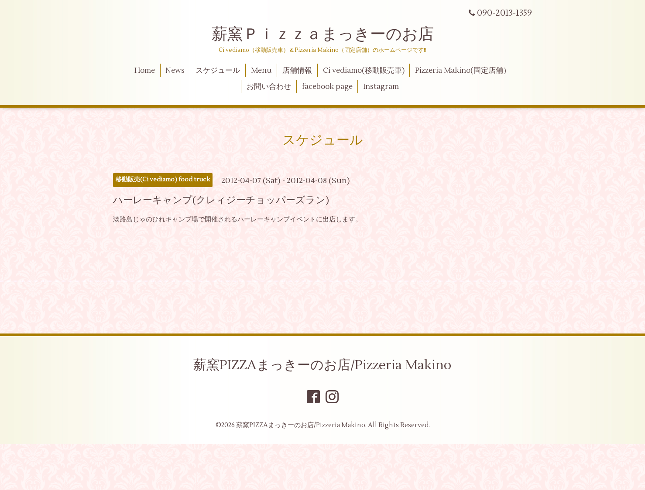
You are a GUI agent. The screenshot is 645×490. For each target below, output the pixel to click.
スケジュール (218, 70)
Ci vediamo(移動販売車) (364, 70)
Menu (261, 70)
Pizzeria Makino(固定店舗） (463, 70)
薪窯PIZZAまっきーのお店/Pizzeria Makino (322, 365)
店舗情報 (297, 70)
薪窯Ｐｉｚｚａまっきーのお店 (330, 34)
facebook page (327, 87)
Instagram (381, 87)
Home (144, 70)
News (175, 70)
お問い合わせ (269, 87)
